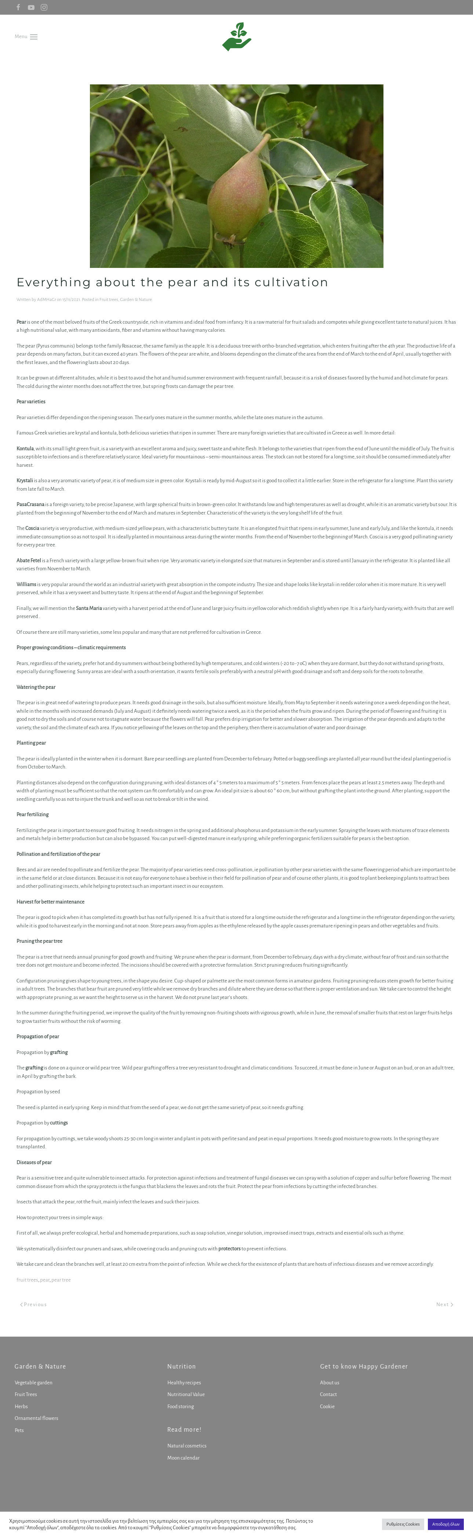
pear (45, 1280)
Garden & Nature (136, 299)
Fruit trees (108, 299)
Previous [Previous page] (33, 1304)
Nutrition (181, 1366)
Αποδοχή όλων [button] (445, 1524)
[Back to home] (236, 36)
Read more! (184, 1430)
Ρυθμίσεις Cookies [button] (403, 1524)
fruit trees (27, 1280)
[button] (26, 36)
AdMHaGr (46, 299)
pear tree (61, 1280)
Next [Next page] (444, 1304)
